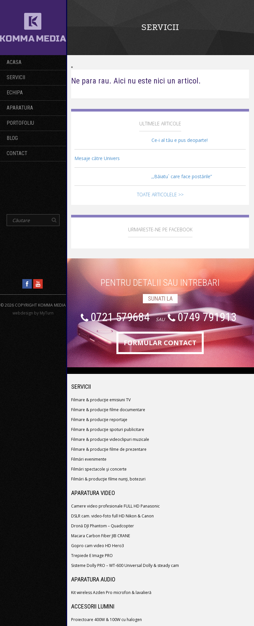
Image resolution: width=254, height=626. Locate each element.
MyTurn (47, 313)
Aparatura (20, 108)
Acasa (14, 62)
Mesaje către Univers (97, 158)
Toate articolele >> (160, 194)
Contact (17, 153)
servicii (16, 77)
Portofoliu (20, 123)
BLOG (12, 138)
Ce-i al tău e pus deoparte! (179, 140)
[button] (54, 220)
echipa (15, 92)
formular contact (160, 342)
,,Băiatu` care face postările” (181, 176)
